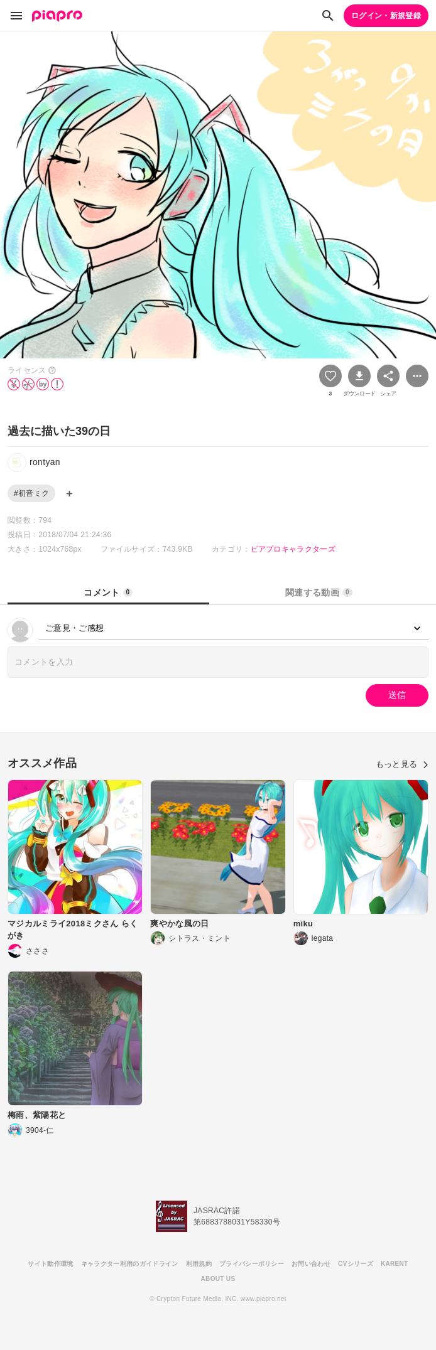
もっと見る (402, 764)
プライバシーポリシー (251, 1263)
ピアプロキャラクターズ (293, 549)
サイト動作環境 (50, 1263)
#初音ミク (31, 493)
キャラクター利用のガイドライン (129, 1263)
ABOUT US (218, 1278)
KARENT (394, 1263)
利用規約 (199, 1263)
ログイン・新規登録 (386, 15)
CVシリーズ (355, 1263)
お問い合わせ (311, 1263)
